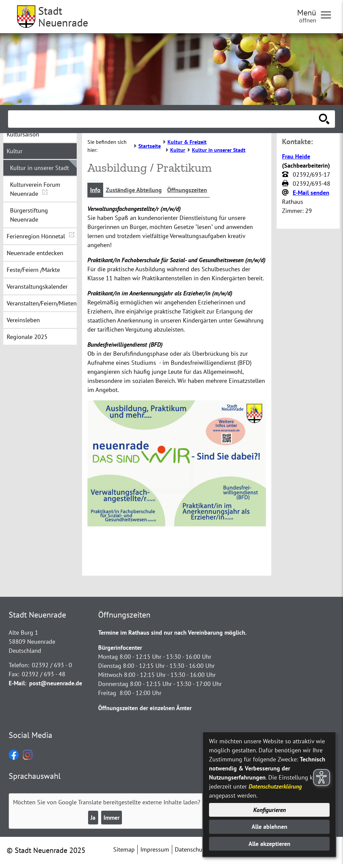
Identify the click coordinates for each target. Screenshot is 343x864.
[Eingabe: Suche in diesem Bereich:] (164, 119)
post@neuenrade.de (55, 683)
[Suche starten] (324, 119)
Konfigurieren (269, 810)
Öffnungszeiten (187, 190)
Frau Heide (296, 156)
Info (95, 190)
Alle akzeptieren (269, 844)
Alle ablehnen (269, 826)
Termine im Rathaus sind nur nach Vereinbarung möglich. (172, 632)
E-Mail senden (311, 192)
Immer (112, 817)
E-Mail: (17, 683)
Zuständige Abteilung (134, 190)
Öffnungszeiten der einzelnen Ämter (145, 708)
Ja (92, 817)
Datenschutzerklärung (275, 786)
